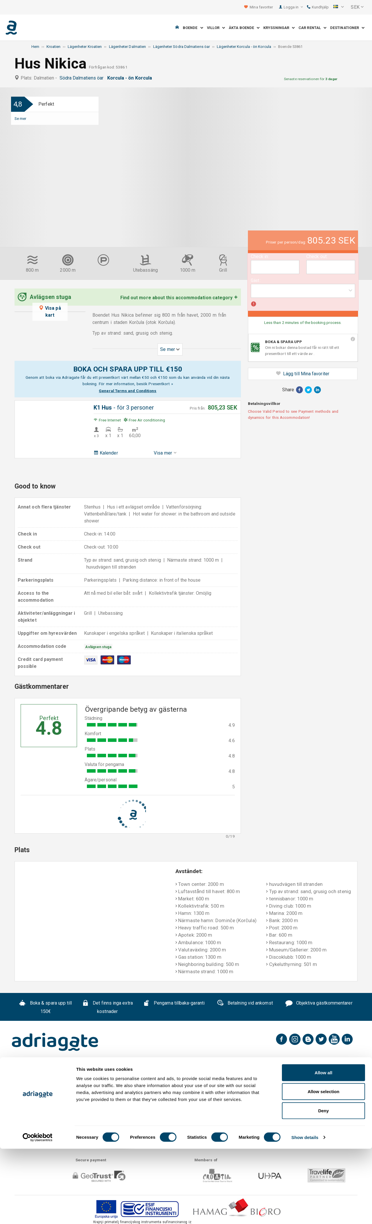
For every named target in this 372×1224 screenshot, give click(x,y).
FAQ (74, 1073)
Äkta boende (244, 28)
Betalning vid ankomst (245, 1003)
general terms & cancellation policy (278, 1113)
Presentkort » (161, 383)
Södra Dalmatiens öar (83, 78)
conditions (326, 1113)
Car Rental (312, 28)
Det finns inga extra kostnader (107, 1007)
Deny (323, 1185)
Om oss (52, 1073)
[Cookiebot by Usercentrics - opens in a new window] (37, 1212)
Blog (318, 1073)
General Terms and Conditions (127, 390)
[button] (338, 7)
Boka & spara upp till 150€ (45, 1007)
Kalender (106, 453)
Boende (193, 28)
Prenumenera (329, 1098)
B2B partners (234, 1073)
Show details (305, 1212)
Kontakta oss (194, 1073)
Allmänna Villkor (105, 1073)
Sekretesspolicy (151, 1073)
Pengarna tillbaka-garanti (174, 1003)
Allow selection (323, 1166)
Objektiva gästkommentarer (319, 1003)
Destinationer (347, 28)
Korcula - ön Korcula (131, 78)
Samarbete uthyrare (282, 1073)
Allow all (323, 1147)
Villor (216, 28)
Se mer (20, 118)
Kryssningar (279, 28)
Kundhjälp (318, 7)
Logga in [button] (293, 7)
